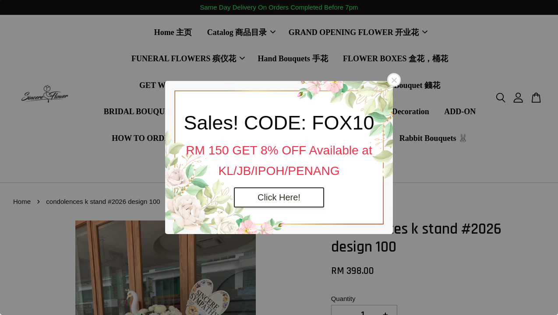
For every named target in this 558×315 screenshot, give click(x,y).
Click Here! (279, 197)
